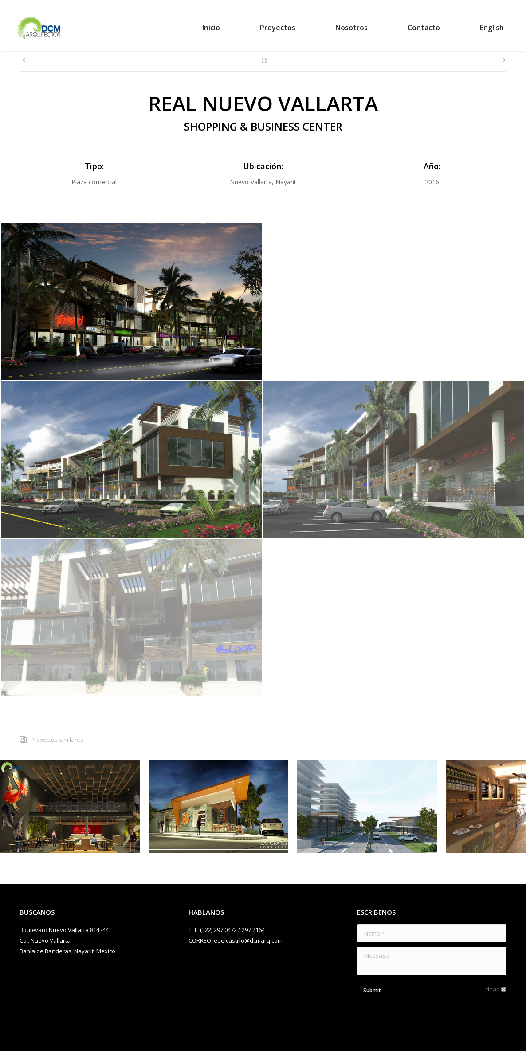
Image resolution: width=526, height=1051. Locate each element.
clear (492, 989)
